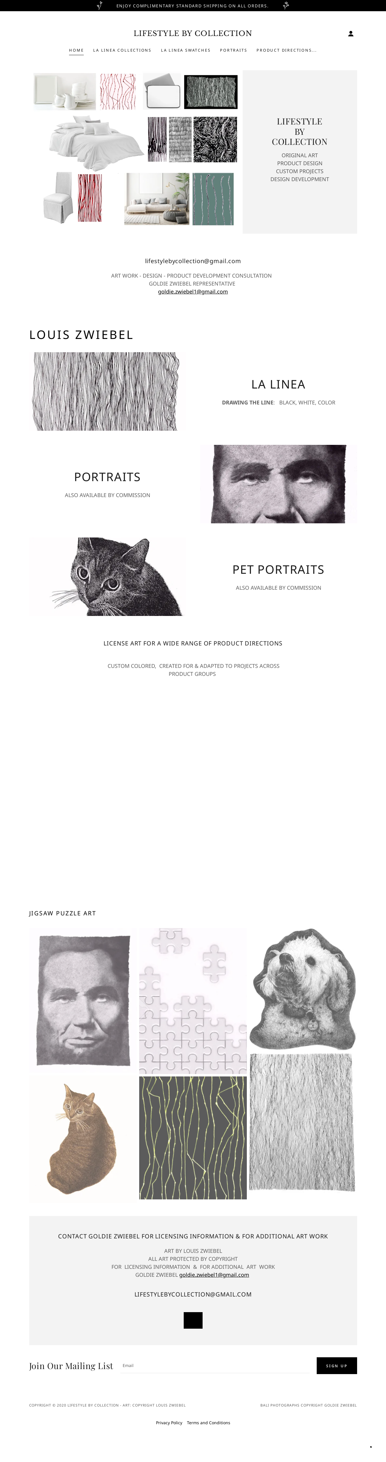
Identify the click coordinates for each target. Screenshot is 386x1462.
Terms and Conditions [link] (208, 1424)
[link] (193, 34)
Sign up (336, 1366)
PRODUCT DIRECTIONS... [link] (287, 50)
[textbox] (215, 1366)
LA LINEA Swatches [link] (186, 50)
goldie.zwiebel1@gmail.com (193, 291)
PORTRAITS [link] (233, 50)
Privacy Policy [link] (169, 1424)
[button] (351, 34)
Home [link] (76, 50)
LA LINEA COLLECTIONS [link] (122, 50)
